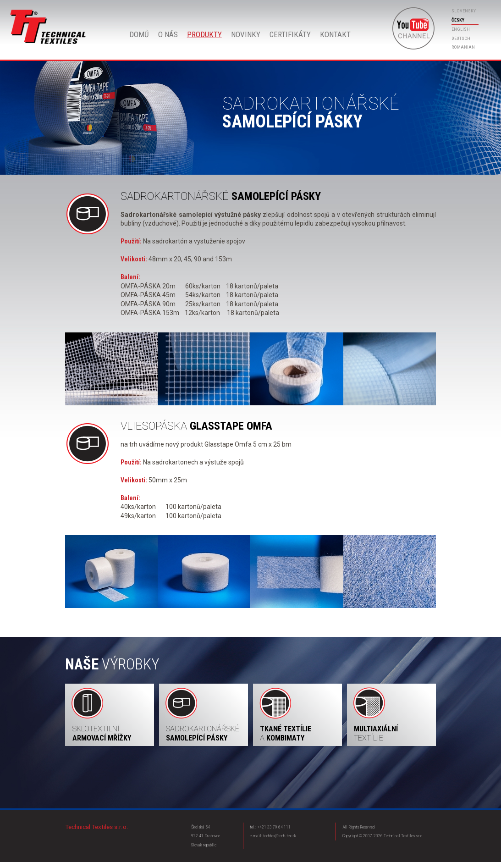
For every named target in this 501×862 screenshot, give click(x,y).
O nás (168, 34)
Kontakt (335, 34)
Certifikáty (290, 34)
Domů (48, 27)
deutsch (460, 38)
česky (457, 19)
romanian (463, 47)
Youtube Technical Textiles (413, 28)
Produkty (204, 34)
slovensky (463, 10)
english (460, 29)
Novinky (245, 34)
